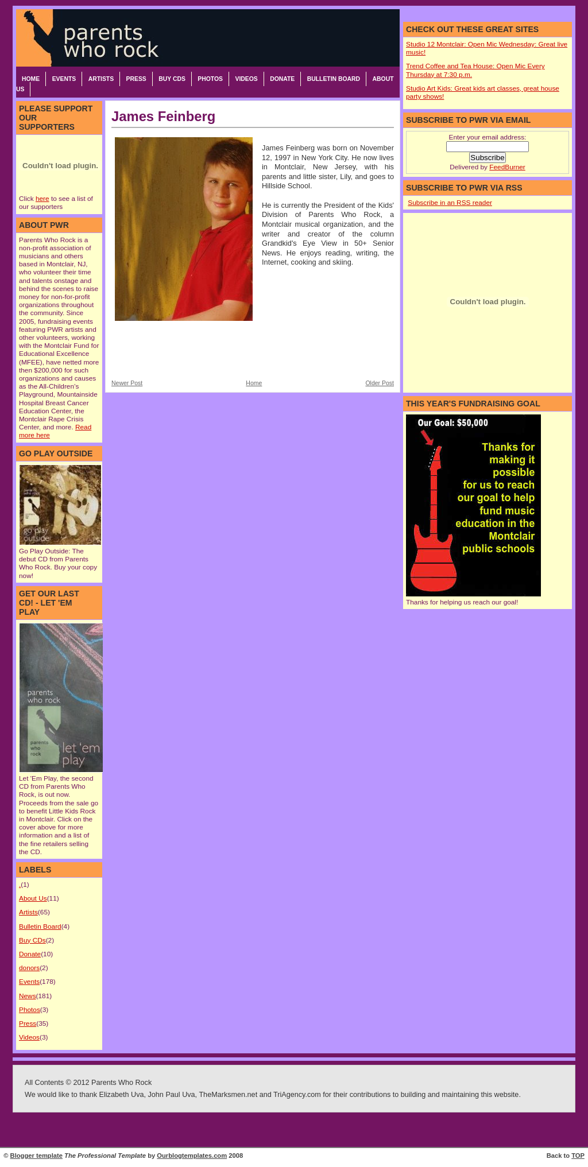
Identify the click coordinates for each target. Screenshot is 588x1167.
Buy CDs (171, 79)
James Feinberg (163, 116)
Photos (210, 79)
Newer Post (126, 383)
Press (136, 79)
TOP (578, 1155)
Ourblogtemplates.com (192, 1155)
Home (31, 79)
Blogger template (36, 1155)
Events (64, 79)
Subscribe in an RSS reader (450, 203)
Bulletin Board (333, 79)
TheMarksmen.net (228, 1095)
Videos (246, 79)
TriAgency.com (297, 1095)
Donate (282, 79)
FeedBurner (507, 167)
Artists (101, 79)
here (42, 199)
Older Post (379, 383)
